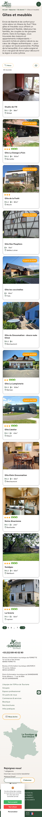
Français (32, 813)
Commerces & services (11, 702)
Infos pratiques (8, 712)
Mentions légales (26, 798)
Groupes (5, 691)
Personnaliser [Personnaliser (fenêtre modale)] (13, 812)
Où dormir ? (21, 13)
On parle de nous (9, 698)
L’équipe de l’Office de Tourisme (15, 688)
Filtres (7, 69)
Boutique (6, 705)
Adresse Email (10, 780)
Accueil (4, 13)
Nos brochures (8, 709)
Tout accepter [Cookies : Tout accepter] (13, 802)
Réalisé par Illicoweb (26, 803)
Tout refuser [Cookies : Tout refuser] (13, 807)
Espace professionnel (11, 695)
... (14, 631)
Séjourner (12, 13)
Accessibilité (28, 801)
